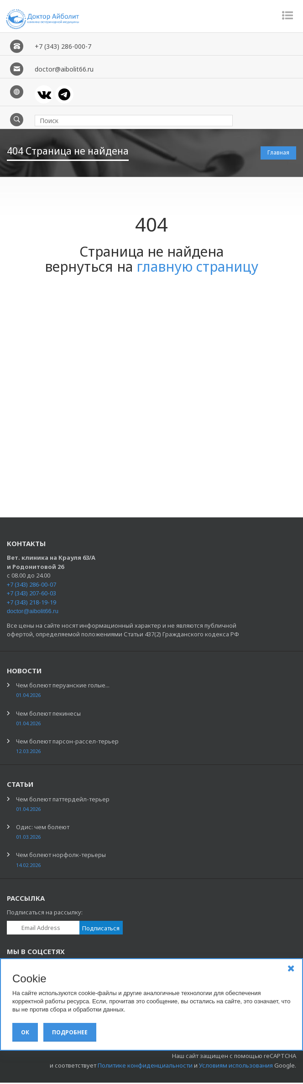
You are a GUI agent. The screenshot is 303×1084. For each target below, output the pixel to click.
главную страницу (197, 267)
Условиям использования (236, 1067)
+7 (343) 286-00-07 (31, 586)
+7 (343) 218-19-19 (31, 603)
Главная (278, 154)
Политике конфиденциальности (145, 1067)
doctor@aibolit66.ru (32, 612)
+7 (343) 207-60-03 (31, 594)
